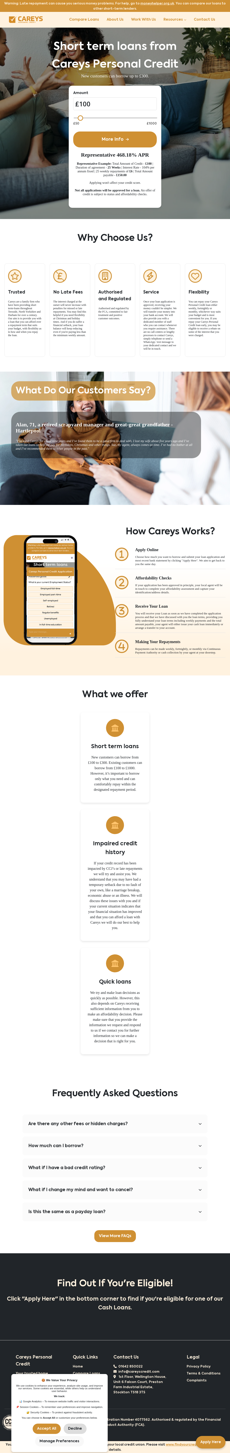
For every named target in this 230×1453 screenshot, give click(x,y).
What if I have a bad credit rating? (115, 1168)
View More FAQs (115, 1236)
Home (78, 1366)
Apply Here (210, 1442)
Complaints (197, 1380)
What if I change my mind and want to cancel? (115, 1190)
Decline (75, 1429)
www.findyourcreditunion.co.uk (192, 1444)
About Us (115, 20)
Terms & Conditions (204, 1373)
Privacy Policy (199, 1366)
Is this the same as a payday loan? (115, 1212)
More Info (115, 139)
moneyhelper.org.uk (157, 3)
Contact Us (204, 20)
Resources (175, 20)
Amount (80, 93)
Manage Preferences (59, 1441)
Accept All (46, 1429)
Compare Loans (84, 20)
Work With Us (143, 20)
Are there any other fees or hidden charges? (115, 1124)
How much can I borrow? (115, 1146)
